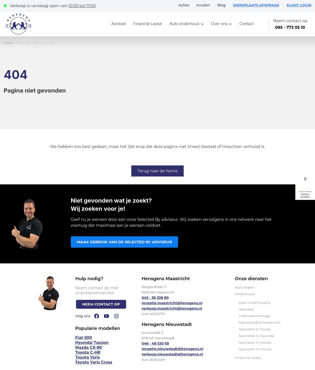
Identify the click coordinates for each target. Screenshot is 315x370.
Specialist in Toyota (255, 329)
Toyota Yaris (87, 357)
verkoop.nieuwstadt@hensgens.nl (172, 354)
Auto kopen (245, 287)
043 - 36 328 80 (155, 297)
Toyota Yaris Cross (93, 362)
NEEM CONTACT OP (101, 304)
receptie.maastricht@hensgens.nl (172, 303)
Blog (221, 5)
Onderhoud (245, 294)
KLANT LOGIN (299, 5)
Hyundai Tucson (91, 342)
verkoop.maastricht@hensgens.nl (172, 308)
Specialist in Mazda (255, 342)
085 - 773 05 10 (290, 27)
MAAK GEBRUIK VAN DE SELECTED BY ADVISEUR (124, 242)
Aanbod (118, 23)
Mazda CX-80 (88, 347)
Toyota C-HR (88, 352)
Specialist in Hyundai (256, 336)
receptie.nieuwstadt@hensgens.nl (172, 349)
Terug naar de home (157, 171)
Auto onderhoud (184, 23)
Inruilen (203, 5)
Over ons (219, 23)
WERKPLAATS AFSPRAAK (256, 5)
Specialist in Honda (255, 349)
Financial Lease (147, 23)
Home (8, 42)
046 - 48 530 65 (155, 343)
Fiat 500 (83, 337)
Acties (183, 5)
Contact (246, 23)
